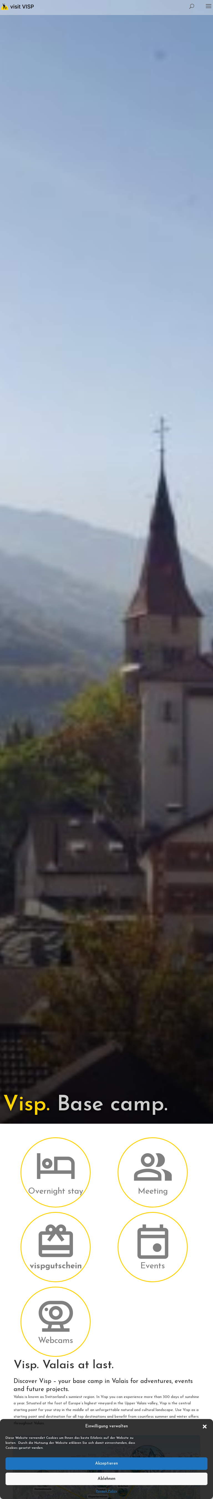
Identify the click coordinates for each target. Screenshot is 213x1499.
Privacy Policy (106, 1491)
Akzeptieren (106, 1464)
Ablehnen (106, 1479)
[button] (204, 1426)
